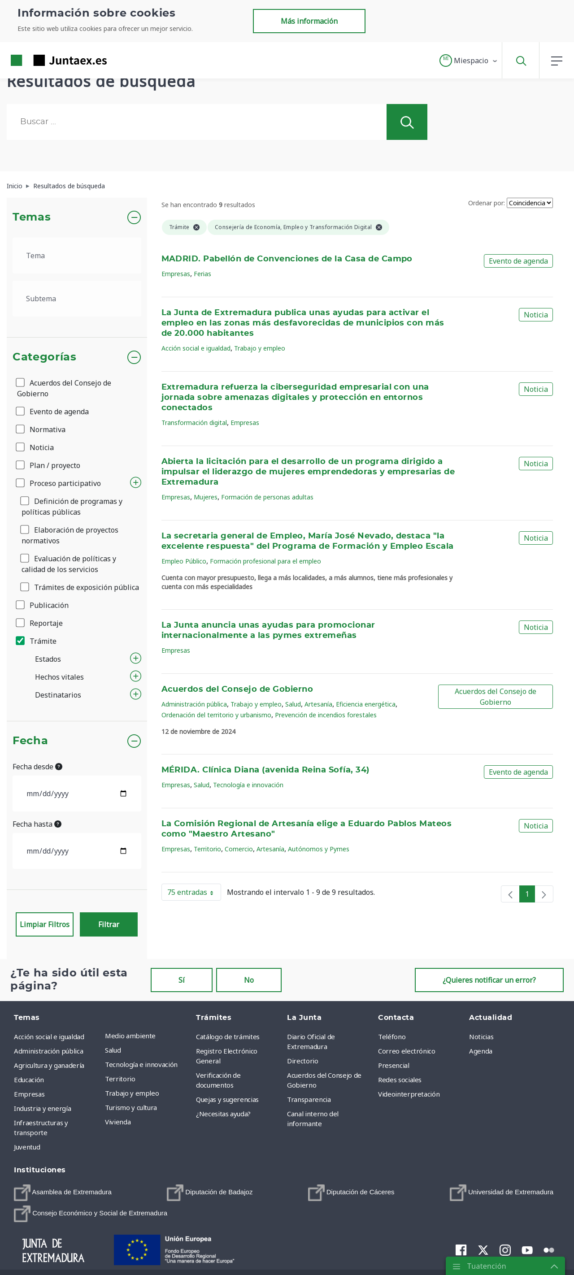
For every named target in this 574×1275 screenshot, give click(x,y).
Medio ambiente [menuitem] (130, 1035)
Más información (309, 21)
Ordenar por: (486, 203)
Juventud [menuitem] (27, 1146)
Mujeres (205, 497)
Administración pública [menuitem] (48, 1050)
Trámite (37, 641)
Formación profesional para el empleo (265, 561)
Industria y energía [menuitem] (42, 1108)
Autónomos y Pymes (318, 849)
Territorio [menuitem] (120, 1078)
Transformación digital (194, 422)
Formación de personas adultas (267, 497)
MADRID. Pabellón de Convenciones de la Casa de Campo (287, 259)
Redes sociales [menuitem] (400, 1079)
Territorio (207, 849)
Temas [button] (32, 217)
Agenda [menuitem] (480, 1050)
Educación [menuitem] (29, 1079)
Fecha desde (37, 766)
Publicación (43, 605)
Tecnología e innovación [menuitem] (141, 1064)
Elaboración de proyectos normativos (70, 535)
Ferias (202, 273)
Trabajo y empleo (259, 348)
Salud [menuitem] (113, 1049)
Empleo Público (183, 561)
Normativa (41, 429)
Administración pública (194, 704)
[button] (469, 60)
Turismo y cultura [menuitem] (131, 1107)
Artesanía (318, 704)
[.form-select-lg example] (77, 255)
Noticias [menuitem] (481, 1036)
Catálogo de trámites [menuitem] (228, 1036)
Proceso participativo (59, 483)
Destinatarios (58, 695)
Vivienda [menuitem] (117, 1121)
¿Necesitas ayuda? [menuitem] (223, 1113)
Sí (181, 980)
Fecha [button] (30, 741)
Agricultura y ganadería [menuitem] (49, 1065)
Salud (293, 704)
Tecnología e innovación (248, 785)
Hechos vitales (59, 677)
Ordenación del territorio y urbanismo (216, 715)
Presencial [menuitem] (393, 1065)
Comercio (239, 849)
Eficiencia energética (366, 704)
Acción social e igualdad (195, 348)
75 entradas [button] (194, 894)
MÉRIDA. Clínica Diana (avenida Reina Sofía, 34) (265, 770)
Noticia (35, 447)
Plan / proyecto (48, 465)
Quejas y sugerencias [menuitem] (227, 1099)
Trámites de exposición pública (80, 587)
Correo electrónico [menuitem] (406, 1050)
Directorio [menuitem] (302, 1060)
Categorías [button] (45, 357)
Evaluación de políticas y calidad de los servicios (69, 564)
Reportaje (40, 623)
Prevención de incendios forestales (326, 715)
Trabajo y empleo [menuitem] (132, 1093)
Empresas (175, 273)
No (249, 980)
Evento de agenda (53, 411)
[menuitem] (63, 1192)
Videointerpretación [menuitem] (408, 1093)
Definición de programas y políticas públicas (72, 506)
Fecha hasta (37, 824)
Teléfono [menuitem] (391, 1036)
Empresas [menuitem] (29, 1093)
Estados (48, 659)
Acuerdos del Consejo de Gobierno (64, 388)
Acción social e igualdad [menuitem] (49, 1036)
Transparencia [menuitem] (308, 1099)
